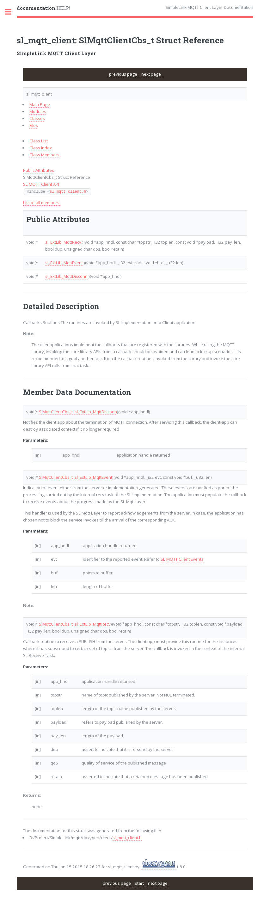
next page (151, 74)
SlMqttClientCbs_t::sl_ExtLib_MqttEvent (75, 477)
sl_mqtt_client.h (68, 192)
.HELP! (43, 8)
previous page (123, 74)
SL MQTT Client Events (182, 559)
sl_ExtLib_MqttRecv (63, 242)
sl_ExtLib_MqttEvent (64, 262)
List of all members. (41, 202)
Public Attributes (38, 170)
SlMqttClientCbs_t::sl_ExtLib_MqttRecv (75, 624)
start (139, 883)
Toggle (11, 12)
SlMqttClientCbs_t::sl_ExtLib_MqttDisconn (78, 412)
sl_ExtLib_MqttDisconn (66, 276)
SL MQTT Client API (41, 184)
